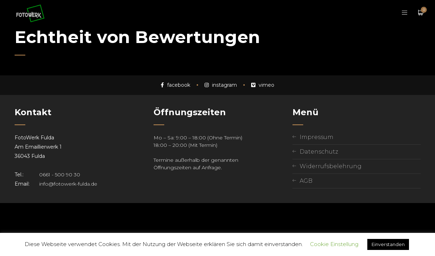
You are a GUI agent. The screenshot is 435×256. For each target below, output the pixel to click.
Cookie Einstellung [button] (334, 244)
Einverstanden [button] (388, 244)
